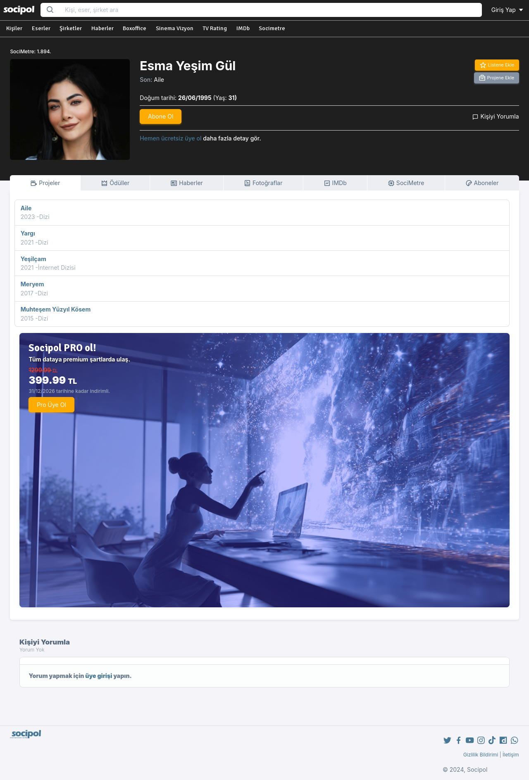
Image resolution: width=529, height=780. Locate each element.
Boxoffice (134, 28)
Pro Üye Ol (51, 404)
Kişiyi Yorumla (495, 116)
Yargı (28, 233)
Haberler (102, 28)
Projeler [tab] (45, 183)
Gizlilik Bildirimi (480, 754)
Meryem (32, 284)
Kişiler (14, 28)
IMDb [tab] (335, 183)
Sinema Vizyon (174, 28)
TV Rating (215, 28)
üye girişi (98, 675)
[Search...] (271, 10)
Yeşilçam (33, 258)
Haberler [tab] (186, 183)
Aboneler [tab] (482, 183)
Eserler (41, 28)
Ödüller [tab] (115, 183)
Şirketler (71, 28)
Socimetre (272, 28)
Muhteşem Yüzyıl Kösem (56, 309)
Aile (159, 79)
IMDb (243, 28)
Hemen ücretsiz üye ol (170, 138)
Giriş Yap (507, 9)
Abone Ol (160, 116)
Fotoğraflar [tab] (263, 183)
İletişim (511, 754)
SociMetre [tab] (406, 183)
